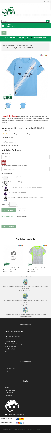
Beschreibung (22, 216)
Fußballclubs (11, 45)
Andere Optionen (7, 173)
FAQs (7, 351)
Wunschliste (9, 393)
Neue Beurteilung (25, 134)
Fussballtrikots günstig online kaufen (30, 429)
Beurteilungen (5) (7, 216)
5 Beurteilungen (13, 134)
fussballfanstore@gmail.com (16, 414)
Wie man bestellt (10, 346)
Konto (7, 388)
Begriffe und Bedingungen (14, 331)
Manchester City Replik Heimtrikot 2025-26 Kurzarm (22, 48)
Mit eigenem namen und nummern (12, 166)
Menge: (4, 204)
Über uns (8, 339)
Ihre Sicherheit (10, 349)
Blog (6, 371)
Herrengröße (6, 153)
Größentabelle (10, 341)
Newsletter (8, 395)
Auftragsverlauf (10, 390)
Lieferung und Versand (12, 336)
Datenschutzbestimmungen (14, 344)
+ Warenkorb (8, 210)
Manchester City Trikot (25, 45)
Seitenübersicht (10, 368)
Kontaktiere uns (10, 334)
